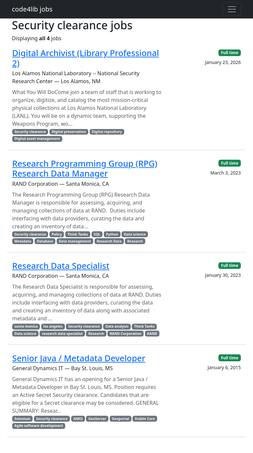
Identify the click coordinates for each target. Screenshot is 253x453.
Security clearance (30, 131)
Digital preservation (69, 131)
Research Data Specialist (60, 265)
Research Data (109, 241)
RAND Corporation (125, 333)
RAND (152, 333)
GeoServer (97, 418)
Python (112, 234)
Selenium (22, 418)
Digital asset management (37, 138)
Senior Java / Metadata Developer (78, 358)
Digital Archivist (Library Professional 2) (85, 57)
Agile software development (38, 425)
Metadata (22, 241)
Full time (229, 52)
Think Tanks (78, 234)
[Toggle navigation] (232, 9)
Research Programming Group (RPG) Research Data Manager (84, 168)
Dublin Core (145, 418)
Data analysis (116, 326)
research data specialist (62, 333)
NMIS (78, 418)
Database (45, 241)
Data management (75, 241)
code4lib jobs (32, 9)
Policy (57, 234)
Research (135, 241)
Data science (135, 234)
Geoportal (120, 418)
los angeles (53, 326)
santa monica (26, 326)
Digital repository (107, 131)
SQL (97, 234)
